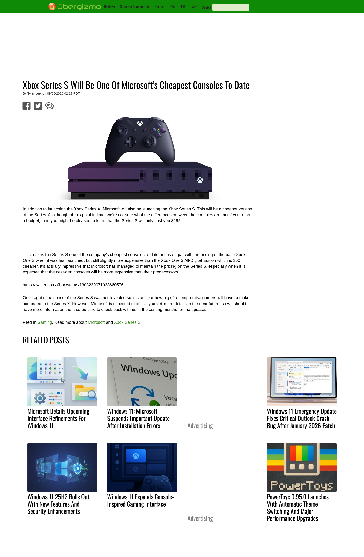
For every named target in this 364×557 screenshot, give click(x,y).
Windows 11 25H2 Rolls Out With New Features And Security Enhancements (58, 504)
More (194, 6)
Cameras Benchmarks (135, 6)
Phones (159, 6)
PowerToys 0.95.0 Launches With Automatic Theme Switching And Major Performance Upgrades (298, 507)
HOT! (183, 6)
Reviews (109, 6)
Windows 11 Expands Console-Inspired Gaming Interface (140, 500)
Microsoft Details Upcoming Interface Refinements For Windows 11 (58, 418)
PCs (172, 6)
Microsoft (96, 322)
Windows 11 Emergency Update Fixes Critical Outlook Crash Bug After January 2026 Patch (302, 418)
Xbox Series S (127, 322)
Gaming (44, 322)
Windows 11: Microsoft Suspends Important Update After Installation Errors (138, 418)
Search (206, 7)
